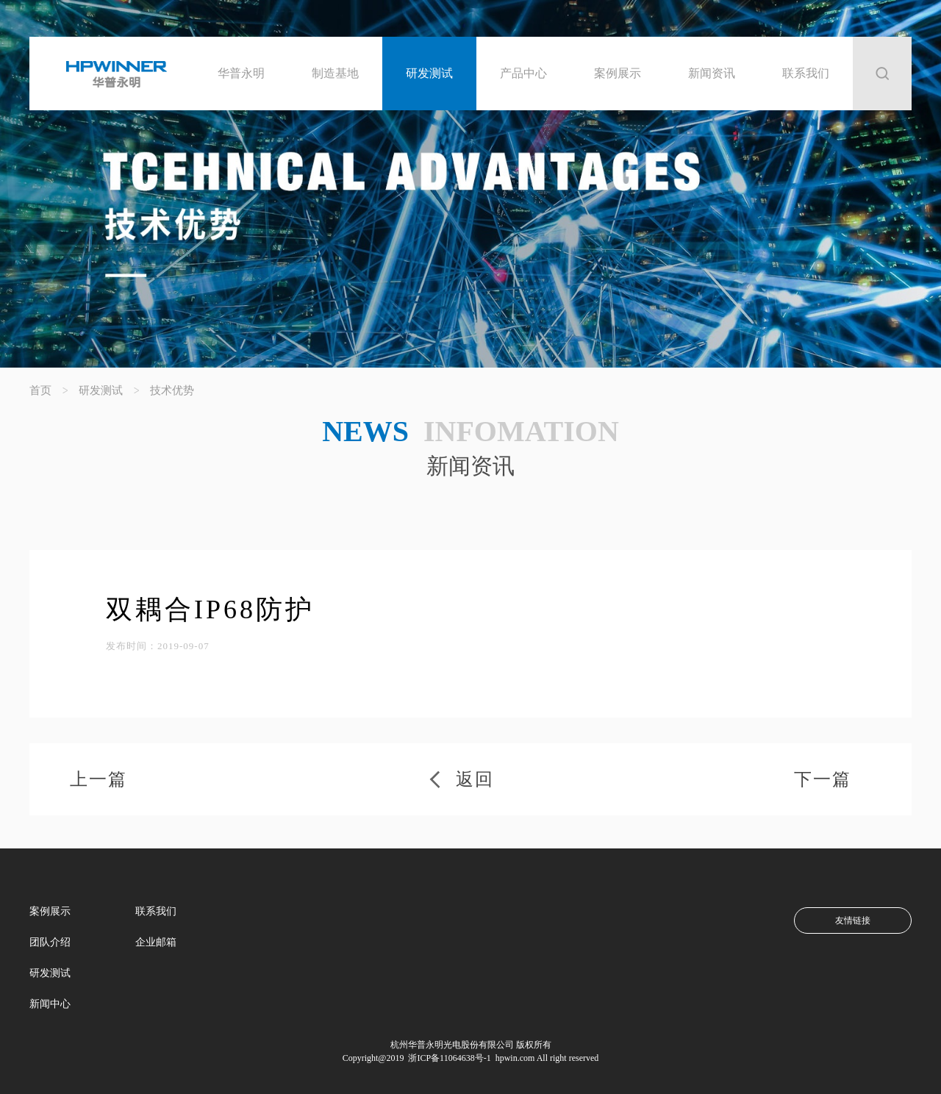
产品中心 (523, 73)
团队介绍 (50, 942)
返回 (475, 779)
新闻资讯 (711, 73)
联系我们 (805, 73)
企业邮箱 (155, 942)
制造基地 (335, 73)
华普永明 (241, 73)
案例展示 (617, 73)
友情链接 (852, 920)
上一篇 (98, 779)
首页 (40, 390)
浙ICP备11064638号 (444, 1058)
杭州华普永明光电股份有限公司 (452, 1045)
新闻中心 (50, 1003)
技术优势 (172, 390)
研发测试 (429, 73)
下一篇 (822, 779)
